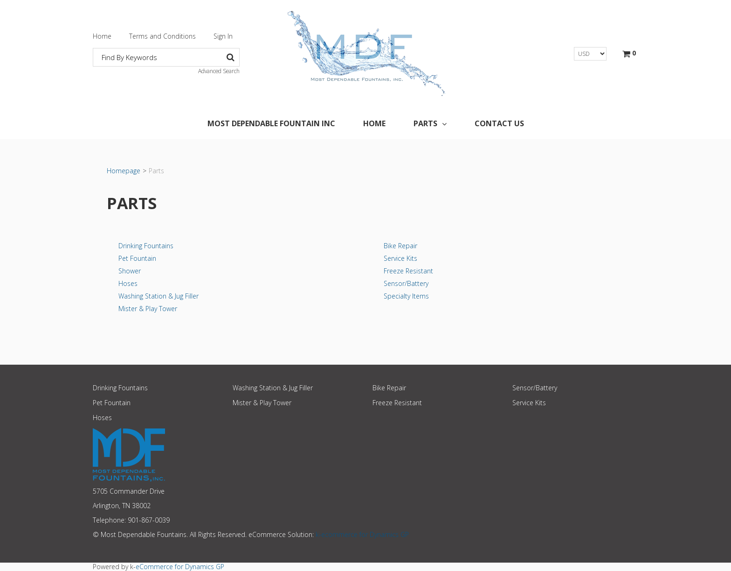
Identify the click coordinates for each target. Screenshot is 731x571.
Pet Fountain (137, 258)
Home (102, 36)
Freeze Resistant (408, 270)
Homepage (123, 170)
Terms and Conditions (162, 36)
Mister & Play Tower (147, 308)
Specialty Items (406, 296)
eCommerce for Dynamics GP (180, 566)
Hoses (128, 283)
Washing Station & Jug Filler (158, 296)
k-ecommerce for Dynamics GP (362, 534)
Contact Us (499, 123)
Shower (129, 270)
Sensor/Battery (406, 283)
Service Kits (400, 258)
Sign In (223, 36)
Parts (430, 123)
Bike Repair (400, 245)
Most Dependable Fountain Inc (271, 123)
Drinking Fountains (145, 245)
